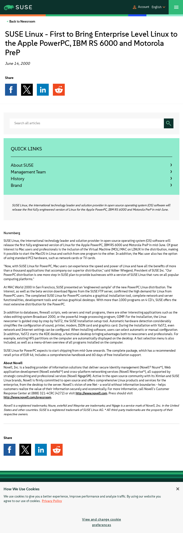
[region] (91, 507)
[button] (140, 7)
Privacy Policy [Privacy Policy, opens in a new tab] (52, 501)
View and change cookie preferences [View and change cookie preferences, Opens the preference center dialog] (101, 522)
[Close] (177, 489)
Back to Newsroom (22, 21)
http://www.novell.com (91, 393)
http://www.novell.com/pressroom (27, 397)
